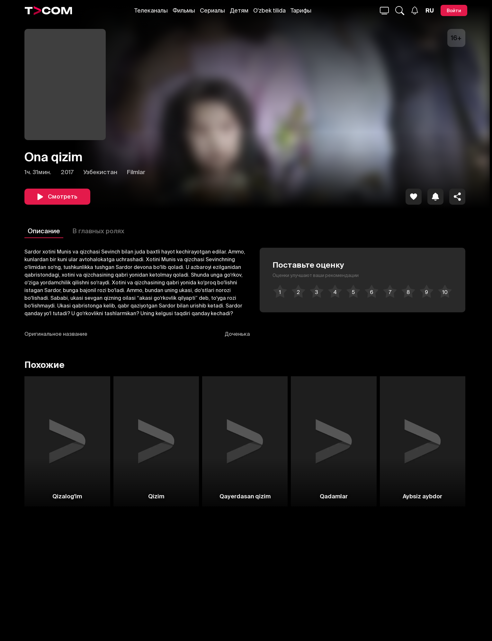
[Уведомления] (415, 10)
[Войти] (454, 10)
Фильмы (184, 10)
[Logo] (48, 10)
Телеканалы (151, 10)
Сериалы (212, 10)
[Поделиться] (457, 197)
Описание (44, 231)
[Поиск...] (384, 10)
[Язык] (429, 10)
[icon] (414, 197)
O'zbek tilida (269, 10)
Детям (239, 10)
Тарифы (301, 10)
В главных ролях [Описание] (98, 231)
